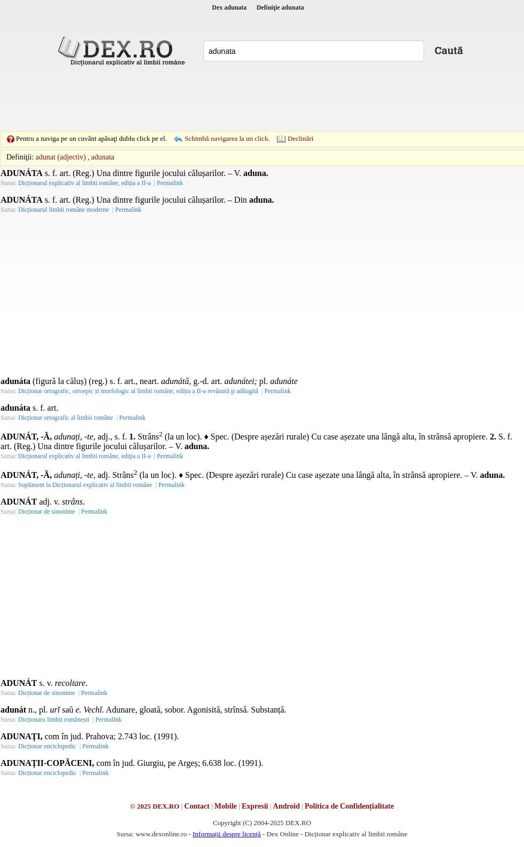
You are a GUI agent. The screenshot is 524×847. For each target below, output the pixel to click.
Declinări (300, 138)
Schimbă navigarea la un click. (227, 138)
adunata (103, 157)
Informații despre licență (227, 834)
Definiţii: (20, 157)
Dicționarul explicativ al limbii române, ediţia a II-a (84, 456)
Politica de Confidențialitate (349, 806)
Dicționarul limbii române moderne (63, 209)
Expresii (255, 806)
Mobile (226, 806)
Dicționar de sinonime (46, 511)
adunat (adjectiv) (61, 157)
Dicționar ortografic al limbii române (65, 417)
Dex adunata (229, 7)
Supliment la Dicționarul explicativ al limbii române (85, 485)
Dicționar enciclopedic (47, 746)
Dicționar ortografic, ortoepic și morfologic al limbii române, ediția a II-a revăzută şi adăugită (138, 391)
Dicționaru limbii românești (53, 719)
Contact (196, 806)
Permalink (278, 391)
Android (286, 806)
